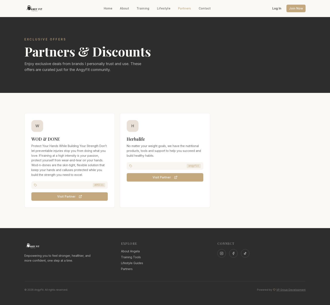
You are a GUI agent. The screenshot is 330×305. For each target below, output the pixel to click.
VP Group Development (291, 289)
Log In (276, 8)
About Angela (130, 251)
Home (108, 8)
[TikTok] (245, 253)
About (124, 8)
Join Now (296, 8)
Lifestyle (163, 8)
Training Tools (131, 257)
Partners (184, 8)
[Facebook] (233, 253)
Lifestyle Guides (132, 263)
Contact (205, 8)
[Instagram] (221, 253)
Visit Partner (69, 197)
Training (143, 8)
